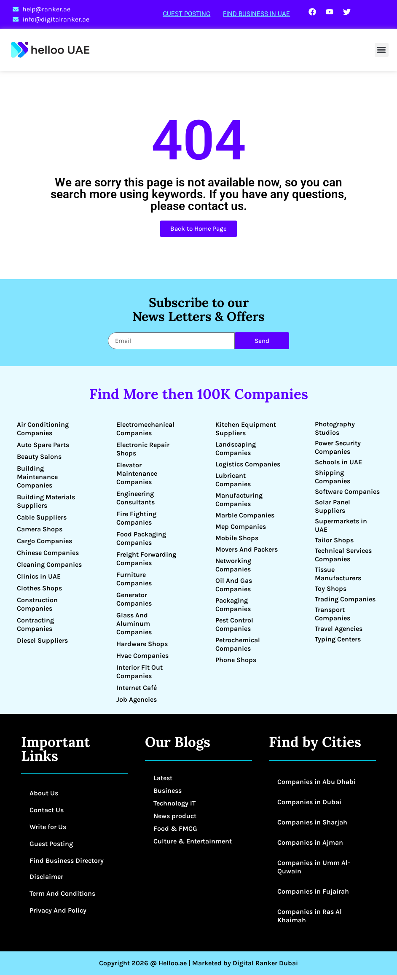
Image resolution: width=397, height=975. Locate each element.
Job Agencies (136, 699)
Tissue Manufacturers (338, 574)
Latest (162, 778)
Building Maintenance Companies (37, 476)
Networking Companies (233, 565)
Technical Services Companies (343, 555)
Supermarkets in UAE (341, 525)
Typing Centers (338, 639)
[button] (382, 50)
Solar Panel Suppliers (332, 506)
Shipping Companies (332, 477)
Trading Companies (345, 599)
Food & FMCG (175, 828)
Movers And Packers (246, 549)
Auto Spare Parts (43, 445)
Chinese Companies (48, 553)
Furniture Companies (134, 579)
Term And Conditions (62, 893)
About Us (44, 793)
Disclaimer (46, 877)
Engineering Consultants (135, 498)
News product (174, 816)
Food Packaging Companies (141, 538)
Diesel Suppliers (42, 640)
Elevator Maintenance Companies (136, 473)
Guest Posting (186, 14)
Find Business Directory (67, 860)
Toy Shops (330, 588)
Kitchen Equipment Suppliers (245, 428)
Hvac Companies (142, 656)
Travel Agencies (338, 629)
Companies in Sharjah (312, 822)
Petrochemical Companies (237, 644)
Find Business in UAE (256, 14)
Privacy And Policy (58, 910)
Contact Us (47, 810)
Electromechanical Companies (145, 428)
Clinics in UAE (39, 576)
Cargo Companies (44, 541)
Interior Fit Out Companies (139, 671)
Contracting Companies (35, 624)
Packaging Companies (233, 604)
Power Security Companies (338, 447)
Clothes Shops (39, 588)
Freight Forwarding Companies (146, 558)
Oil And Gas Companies (233, 584)
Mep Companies (240, 527)
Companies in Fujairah (313, 891)
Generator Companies (134, 599)
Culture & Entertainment (192, 841)
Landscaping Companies (235, 448)
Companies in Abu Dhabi (316, 782)
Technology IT (174, 803)
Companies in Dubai (309, 802)
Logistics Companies (247, 464)
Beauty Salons (39, 456)
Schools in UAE (338, 462)
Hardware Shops (142, 644)
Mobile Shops (236, 538)
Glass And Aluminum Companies (134, 623)
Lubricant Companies (233, 479)
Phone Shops (235, 660)
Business (167, 790)
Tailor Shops (334, 540)
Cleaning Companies (49, 564)
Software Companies (347, 492)
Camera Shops (39, 529)
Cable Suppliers (42, 517)
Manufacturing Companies (239, 499)
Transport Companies (332, 614)
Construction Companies (37, 604)
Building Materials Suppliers (46, 501)
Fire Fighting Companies (136, 518)
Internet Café (136, 688)
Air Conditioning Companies (43, 428)
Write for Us (48, 827)
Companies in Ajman (310, 842)
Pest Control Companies (234, 624)
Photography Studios (335, 428)
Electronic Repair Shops (142, 449)
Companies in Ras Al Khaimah (309, 916)
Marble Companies (244, 515)
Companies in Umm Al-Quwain (313, 867)
